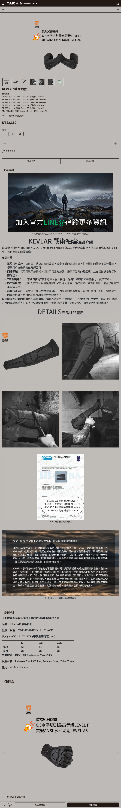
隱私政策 (36, 775)
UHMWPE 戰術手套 (16, 722)
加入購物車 (40, 804)
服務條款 (45, 775)
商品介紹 (31, 161)
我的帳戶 (19, 775)
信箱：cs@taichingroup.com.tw (15, 764)
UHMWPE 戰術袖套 (53, 722)
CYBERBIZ (60, 798)
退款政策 (27, 775)
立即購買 (93, 804)
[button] (117, 714)
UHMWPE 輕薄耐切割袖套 (94, 722)
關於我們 (10, 775)
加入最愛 (8, 151)
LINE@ (53, 775)
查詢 (4, 775)
